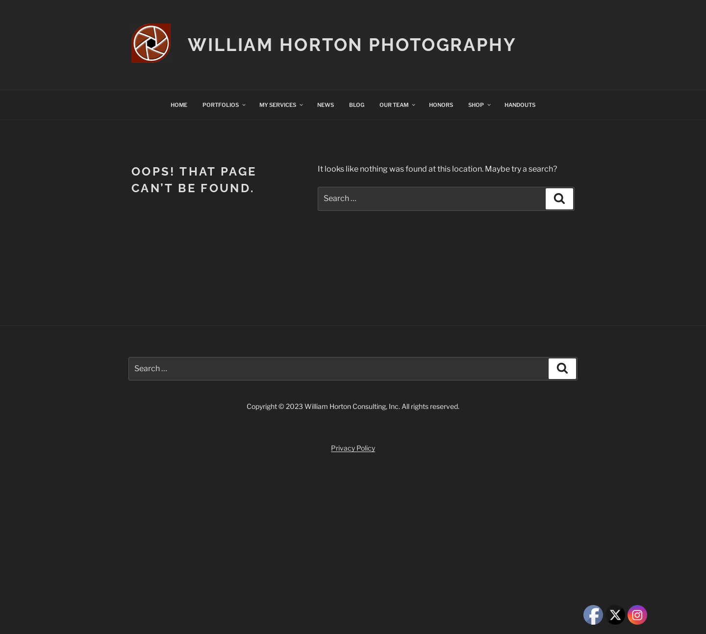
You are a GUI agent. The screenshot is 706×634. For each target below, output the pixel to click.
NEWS (325, 104)
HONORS (441, 104)
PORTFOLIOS (224, 104)
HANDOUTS (519, 104)
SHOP (480, 104)
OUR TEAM (397, 104)
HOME (179, 104)
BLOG (356, 104)
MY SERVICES (281, 104)
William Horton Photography (352, 44)
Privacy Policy (353, 448)
